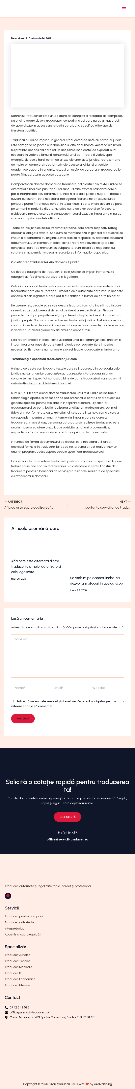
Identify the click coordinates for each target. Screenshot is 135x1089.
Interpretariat (14, 929)
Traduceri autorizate (19, 922)
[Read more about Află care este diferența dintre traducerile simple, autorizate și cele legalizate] (38, 548)
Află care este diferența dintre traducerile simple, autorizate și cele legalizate (36, 566)
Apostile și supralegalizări (23, 934)
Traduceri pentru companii (24, 916)
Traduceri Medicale (18, 967)
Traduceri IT (13, 973)
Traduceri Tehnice (18, 961)
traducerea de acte (80, 140)
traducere (47, 447)
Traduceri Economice (20, 979)
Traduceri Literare (17, 985)
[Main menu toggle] (124, 8)
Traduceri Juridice (17, 955)
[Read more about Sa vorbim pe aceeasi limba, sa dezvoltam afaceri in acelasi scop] (97, 556)
